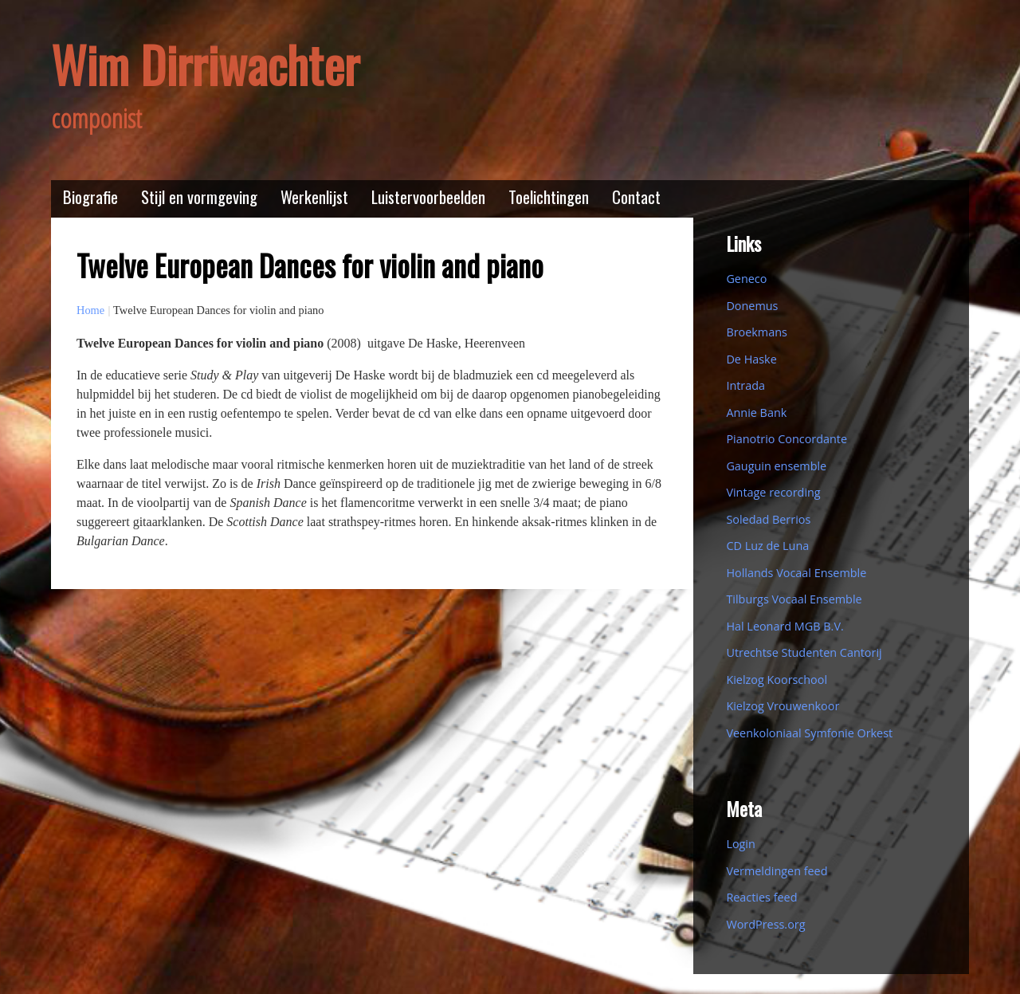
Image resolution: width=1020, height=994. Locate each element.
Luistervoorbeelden (428, 196)
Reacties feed (761, 897)
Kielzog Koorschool (776, 679)
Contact (636, 196)
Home (90, 310)
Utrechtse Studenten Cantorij (803, 652)
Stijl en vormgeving (199, 196)
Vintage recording (773, 492)
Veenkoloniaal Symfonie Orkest (809, 733)
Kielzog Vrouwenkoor (782, 705)
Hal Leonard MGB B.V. (784, 626)
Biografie (90, 196)
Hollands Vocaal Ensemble (796, 572)
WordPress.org (765, 924)
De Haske (751, 359)
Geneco (746, 278)
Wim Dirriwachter (205, 64)
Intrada (745, 385)
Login (740, 843)
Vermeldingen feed (776, 870)
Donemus (752, 305)
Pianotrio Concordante (786, 438)
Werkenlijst (314, 196)
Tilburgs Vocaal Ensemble (793, 599)
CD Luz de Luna (767, 545)
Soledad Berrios (768, 519)
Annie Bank (756, 412)
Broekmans (756, 332)
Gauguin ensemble (776, 465)
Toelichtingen (548, 196)
